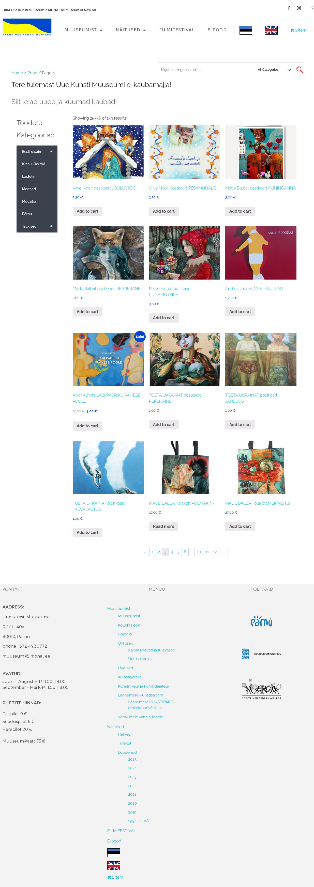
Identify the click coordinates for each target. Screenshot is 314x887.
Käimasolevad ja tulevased (151, 650)
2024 (132, 768)
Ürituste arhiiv (140, 659)
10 (199, 551)
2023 (132, 777)
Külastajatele (129, 677)
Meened (29, 189)
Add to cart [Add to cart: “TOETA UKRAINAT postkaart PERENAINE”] (164, 424)
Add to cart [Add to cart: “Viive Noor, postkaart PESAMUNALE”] (164, 211)
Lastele (28, 177)
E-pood (217, 30)
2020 (132, 803)
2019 (132, 812)
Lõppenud (127, 752)
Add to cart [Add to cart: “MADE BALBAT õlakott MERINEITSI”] (240, 526)
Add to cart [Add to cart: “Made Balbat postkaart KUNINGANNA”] (240, 211)
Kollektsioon (129, 625)
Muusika (29, 201)
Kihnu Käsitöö (33, 164)
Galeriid (125, 634)
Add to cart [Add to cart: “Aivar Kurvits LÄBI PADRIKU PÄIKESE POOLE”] (87, 426)
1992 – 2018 (138, 821)
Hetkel (124, 734)
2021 (132, 794)
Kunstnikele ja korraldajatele (143, 686)
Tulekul (124, 743)
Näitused (131, 30)
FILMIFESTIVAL (177, 30)
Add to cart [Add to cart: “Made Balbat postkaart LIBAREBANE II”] (87, 311)
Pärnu (27, 214)
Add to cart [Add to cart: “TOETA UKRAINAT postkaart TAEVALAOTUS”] (87, 532)
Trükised (39, 226)
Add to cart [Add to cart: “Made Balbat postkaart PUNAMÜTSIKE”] (164, 317)
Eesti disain (39, 152)
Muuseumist (83, 30)
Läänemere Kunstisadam (140, 695)
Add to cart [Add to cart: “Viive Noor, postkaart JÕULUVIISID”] (87, 211)
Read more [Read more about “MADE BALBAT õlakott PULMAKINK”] (163, 526)
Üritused (125, 643)
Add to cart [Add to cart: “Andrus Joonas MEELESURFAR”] (240, 311)
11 (207, 551)
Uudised (125, 667)
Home (17, 72)
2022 (132, 785)
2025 (132, 759)
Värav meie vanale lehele (140, 717)
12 (215, 551)
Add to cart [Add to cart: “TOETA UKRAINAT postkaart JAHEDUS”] (240, 424)
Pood (32, 72)
